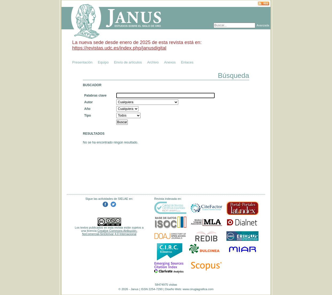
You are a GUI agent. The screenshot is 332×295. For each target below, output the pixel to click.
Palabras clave (95, 95)
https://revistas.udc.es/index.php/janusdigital (119, 48)
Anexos (170, 62)
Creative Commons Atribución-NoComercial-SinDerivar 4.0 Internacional (109, 232)
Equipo (103, 62)
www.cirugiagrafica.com (198, 289)
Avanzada (263, 25)
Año (87, 109)
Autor (88, 102)
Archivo (153, 62)
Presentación (82, 62)
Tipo (87, 115)
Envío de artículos (128, 62)
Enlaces (187, 62)
